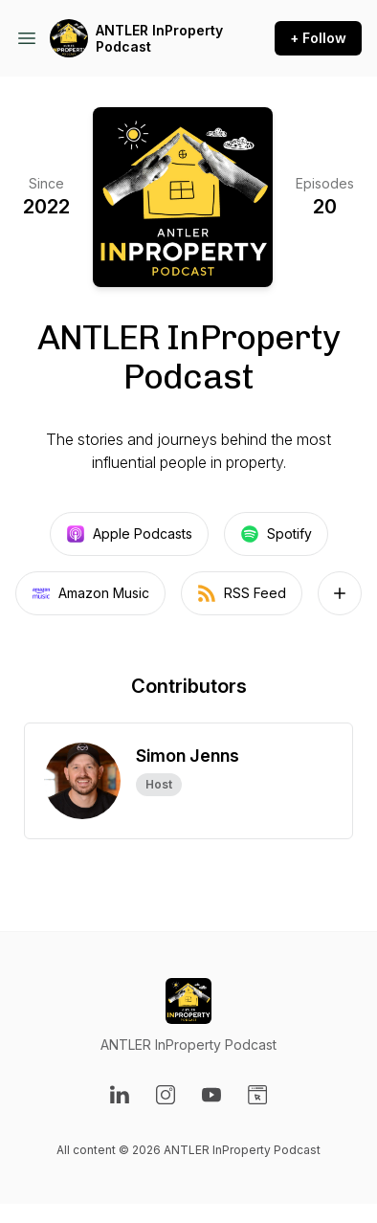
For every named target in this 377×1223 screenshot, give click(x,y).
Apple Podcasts (129, 534)
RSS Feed (241, 593)
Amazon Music (90, 593)
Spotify (276, 534)
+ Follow (318, 38)
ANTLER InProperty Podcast (159, 39)
